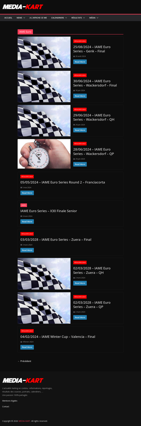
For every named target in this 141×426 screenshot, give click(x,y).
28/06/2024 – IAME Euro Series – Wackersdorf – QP (93, 151)
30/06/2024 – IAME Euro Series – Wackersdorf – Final (95, 83)
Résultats (76, 17)
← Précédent (24, 361)
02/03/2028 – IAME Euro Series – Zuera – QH (92, 270)
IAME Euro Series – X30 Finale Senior (48, 211)
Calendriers (57, 17)
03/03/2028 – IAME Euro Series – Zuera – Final (55, 239)
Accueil (8, 17)
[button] (23, 18)
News (19, 17)
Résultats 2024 (80, 41)
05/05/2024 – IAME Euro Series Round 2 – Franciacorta (62, 182)
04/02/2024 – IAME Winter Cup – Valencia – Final (57, 336)
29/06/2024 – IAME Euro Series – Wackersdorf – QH (93, 117)
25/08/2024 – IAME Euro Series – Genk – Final (92, 48)
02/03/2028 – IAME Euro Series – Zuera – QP (92, 304)
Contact (5, 406)
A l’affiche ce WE (38, 17)
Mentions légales (9, 400)
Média (92, 17)
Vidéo (23, 205)
